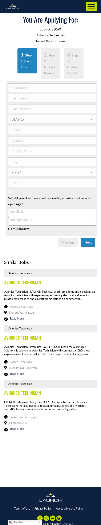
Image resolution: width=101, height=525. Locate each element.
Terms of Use (22, 508)
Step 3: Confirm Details (73, 63)
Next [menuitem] (88, 242)
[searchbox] (52, 212)
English (16, 522)
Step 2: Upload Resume (49, 63)
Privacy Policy (43, 508)
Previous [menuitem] (68, 242)
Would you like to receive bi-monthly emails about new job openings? (50, 201)
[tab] (27, 63)
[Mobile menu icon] (91, 6)
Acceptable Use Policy (69, 508)
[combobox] (52, 213)
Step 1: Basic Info (24, 60)
